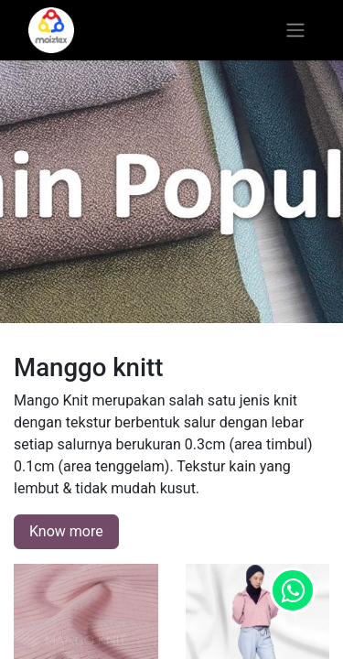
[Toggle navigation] (295, 30)
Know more (66, 531)
